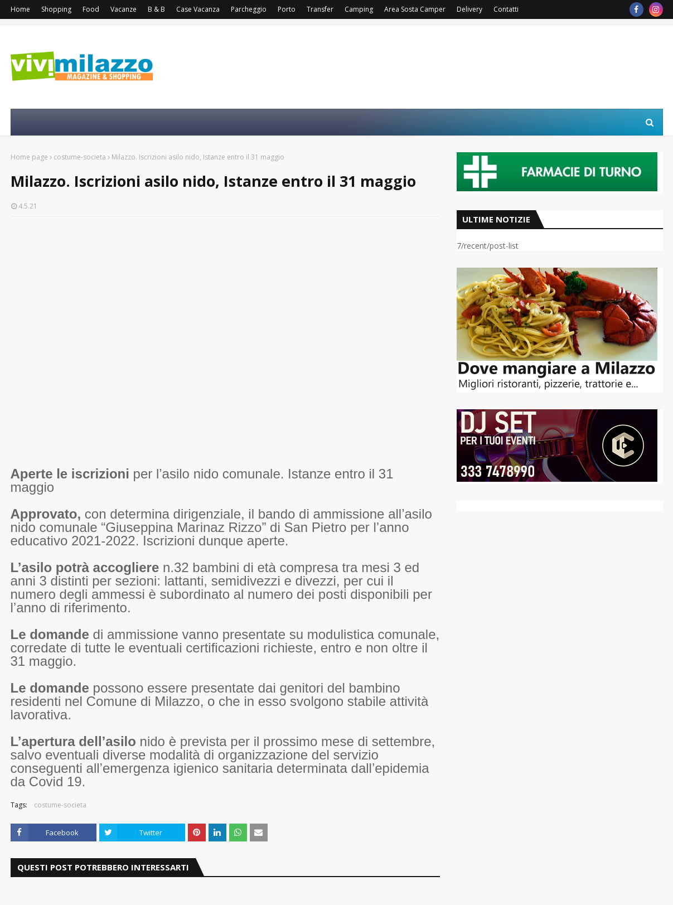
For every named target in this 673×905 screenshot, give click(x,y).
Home (20, 9)
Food (91, 9)
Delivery (469, 9)
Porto (287, 9)
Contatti (506, 9)
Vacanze (123, 9)
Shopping (56, 9)
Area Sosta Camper (415, 9)
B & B (156, 9)
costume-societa (80, 157)
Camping (359, 9)
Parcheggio (249, 9)
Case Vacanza (198, 9)
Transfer (320, 9)
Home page (29, 157)
